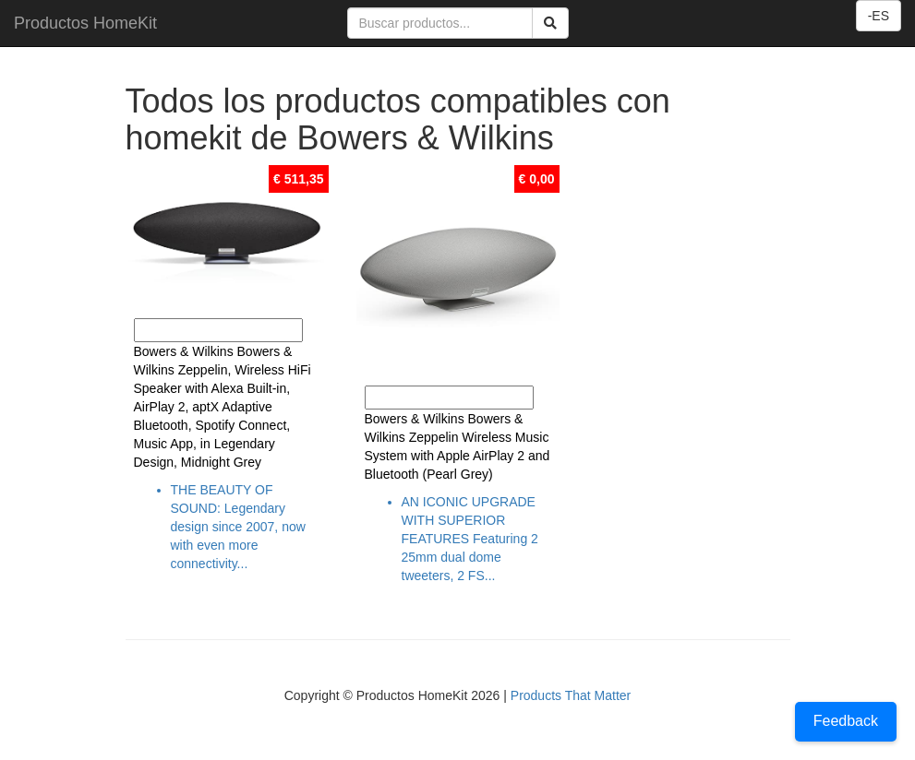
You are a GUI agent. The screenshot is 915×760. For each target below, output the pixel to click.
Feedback (845, 721)
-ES (878, 15)
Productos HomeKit (85, 23)
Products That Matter (571, 695)
